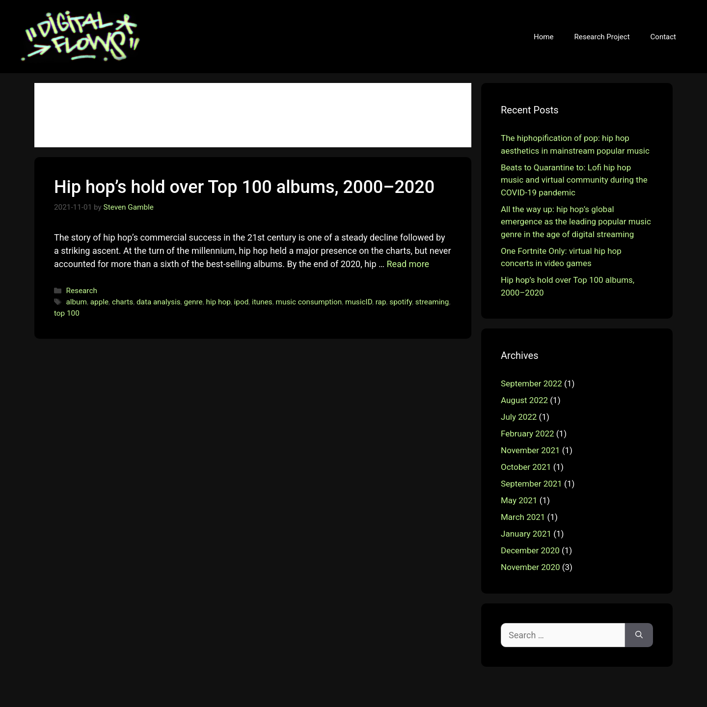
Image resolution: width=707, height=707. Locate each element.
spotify (400, 302)
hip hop (218, 302)
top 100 (67, 313)
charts (122, 302)
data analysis (158, 302)
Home (543, 36)
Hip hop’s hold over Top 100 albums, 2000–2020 (244, 187)
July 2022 (519, 417)
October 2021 (526, 467)
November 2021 (530, 450)
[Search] (639, 635)
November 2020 (530, 567)
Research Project (601, 36)
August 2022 (524, 400)
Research (81, 290)
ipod (241, 302)
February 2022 (527, 433)
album (76, 302)
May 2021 (519, 500)
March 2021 (523, 517)
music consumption (309, 302)
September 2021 (531, 484)
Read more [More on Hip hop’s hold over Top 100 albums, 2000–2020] (408, 264)
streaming (432, 302)
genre (193, 302)
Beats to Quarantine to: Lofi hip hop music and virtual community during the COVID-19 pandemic (574, 180)
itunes (262, 302)
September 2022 (531, 383)
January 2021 (526, 534)
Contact (663, 36)
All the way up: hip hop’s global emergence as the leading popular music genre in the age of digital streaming (576, 221)
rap (381, 302)
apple (99, 302)
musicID (358, 302)
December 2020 (530, 550)
